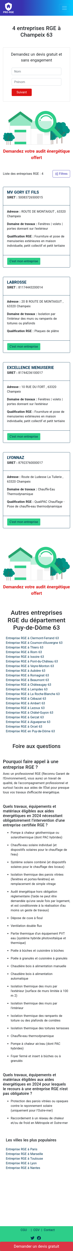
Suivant (22, 92)
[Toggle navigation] (64, 8)
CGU (24, 1230)
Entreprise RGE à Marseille (24, 1154)
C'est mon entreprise (24, 261)
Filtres (61, 174)
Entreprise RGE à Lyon (21, 1163)
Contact (49, 1230)
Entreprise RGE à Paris (21, 1149)
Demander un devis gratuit (36, 1246)
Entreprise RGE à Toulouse (24, 1158)
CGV (36, 1230)
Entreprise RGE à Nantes (23, 1168)
